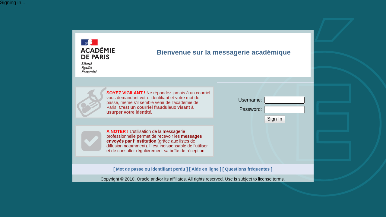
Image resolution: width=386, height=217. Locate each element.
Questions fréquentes (247, 169)
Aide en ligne (205, 169)
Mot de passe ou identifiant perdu (150, 169)
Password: (250, 109)
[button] (274, 119)
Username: (250, 99)
